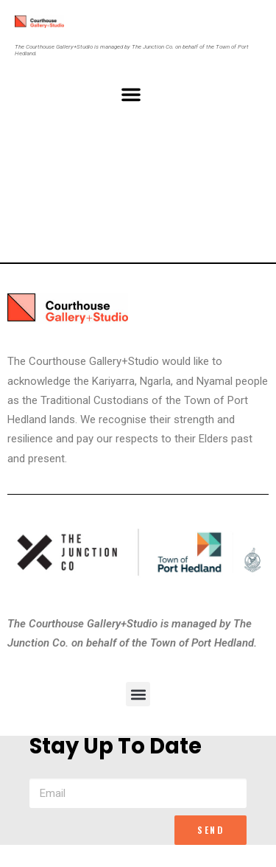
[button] (131, 94)
